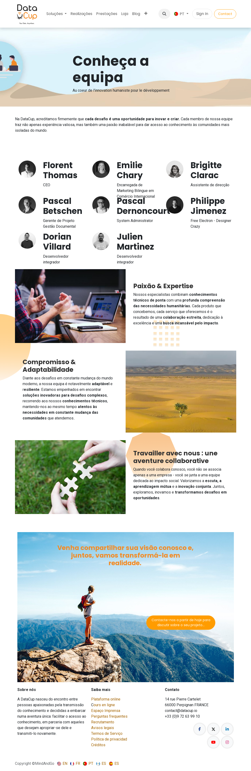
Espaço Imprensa (105, 710)
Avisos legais (102, 728)
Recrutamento (102, 722)
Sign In (202, 13)
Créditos (98, 745)
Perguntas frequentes (109, 716)
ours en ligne (104, 705)
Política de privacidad (109, 739)
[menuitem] (56, 14)
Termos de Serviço (107, 733)
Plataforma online (105, 699)
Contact (225, 13)
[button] (164, 14)
